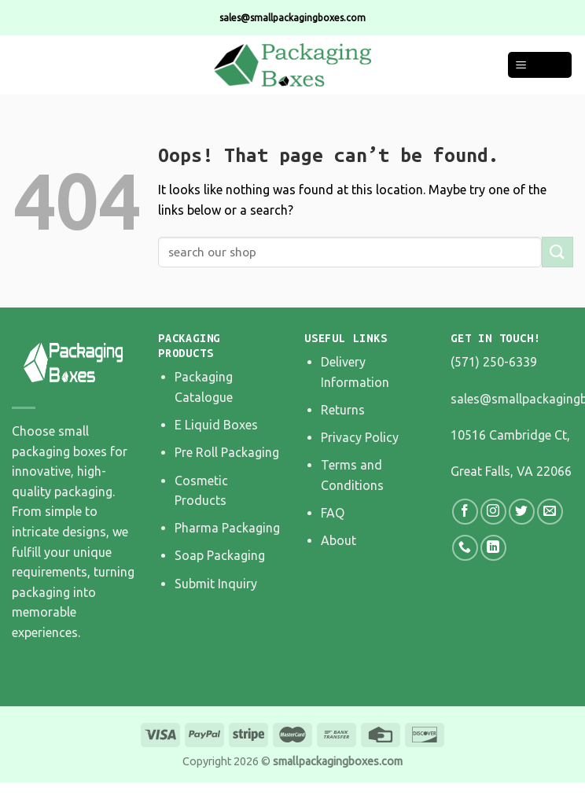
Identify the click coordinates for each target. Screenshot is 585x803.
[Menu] (540, 65)
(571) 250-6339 (494, 362)
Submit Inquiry (216, 583)
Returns (343, 410)
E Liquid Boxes (216, 425)
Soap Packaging (220, 555)
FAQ (332, 513)
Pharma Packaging (227, 528)
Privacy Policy (360, 437)
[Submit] (557, 252)
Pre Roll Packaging (227, 452)
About (338, 540)
